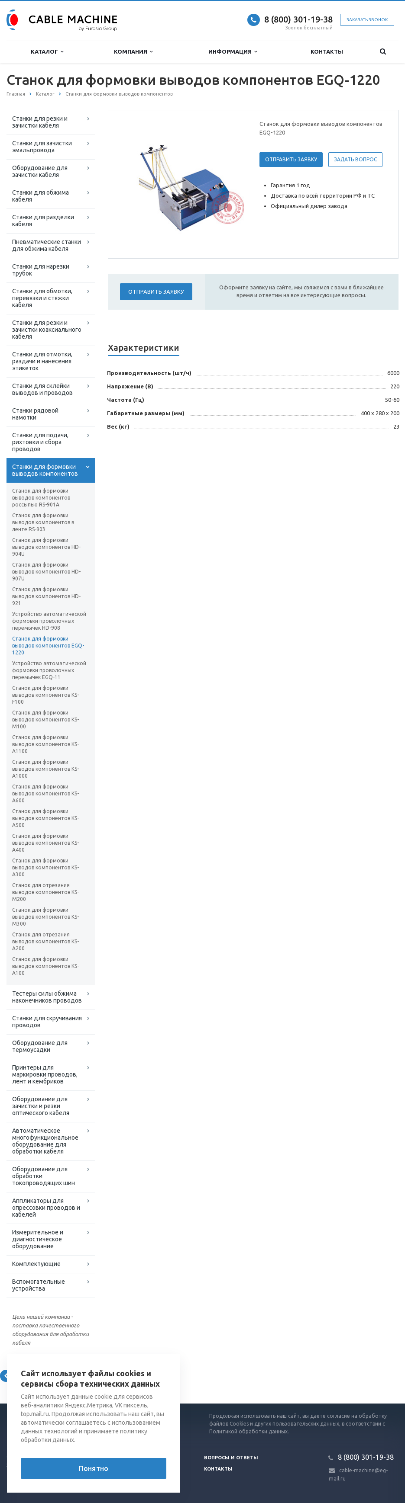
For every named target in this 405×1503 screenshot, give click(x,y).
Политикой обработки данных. (249, 1431)
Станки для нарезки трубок (40, 270)
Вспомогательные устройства (38, 1285)
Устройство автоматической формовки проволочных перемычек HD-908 (49, 621)
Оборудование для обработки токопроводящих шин (43, 1176)
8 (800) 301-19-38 (298, 19)
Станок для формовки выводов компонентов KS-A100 (45, 966)
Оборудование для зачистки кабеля (40, 171)
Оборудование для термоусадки (40, 1046)
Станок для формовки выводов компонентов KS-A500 (45, 818)
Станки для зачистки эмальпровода (42, 147)
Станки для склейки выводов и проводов (42, 389)
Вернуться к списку (34, 1376)
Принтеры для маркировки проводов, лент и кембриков (45, 1074)
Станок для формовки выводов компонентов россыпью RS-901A (41, 497)
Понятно (93, 1468)
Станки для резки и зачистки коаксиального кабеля (46, 329)
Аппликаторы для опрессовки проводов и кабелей (46, 1207)
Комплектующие (36, 1263)
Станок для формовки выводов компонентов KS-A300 (45, 867)
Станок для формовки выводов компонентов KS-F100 (45, 695)
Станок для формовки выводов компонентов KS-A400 (45, 842)
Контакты (327, 51)
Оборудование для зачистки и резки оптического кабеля (40, 1106)
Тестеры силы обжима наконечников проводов (47, 997)
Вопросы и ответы (231, 1457)
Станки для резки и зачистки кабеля (40, 122)
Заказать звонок (367, 19)
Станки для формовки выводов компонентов (45, 470)
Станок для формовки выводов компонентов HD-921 (46, 596)
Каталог (47, 51)
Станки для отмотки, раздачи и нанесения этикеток (42, 361)
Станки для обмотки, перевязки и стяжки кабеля (42, 298)
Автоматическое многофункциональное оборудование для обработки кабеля (45, 1141)
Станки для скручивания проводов (47, 1022)
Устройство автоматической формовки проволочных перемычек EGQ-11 (49, 670)
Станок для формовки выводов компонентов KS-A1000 (45, 769)
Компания (133, 51)
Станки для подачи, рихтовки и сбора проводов (40, 442)
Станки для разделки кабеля (43, 221)
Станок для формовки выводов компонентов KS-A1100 (45, 744)
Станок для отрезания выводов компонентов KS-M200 (45, 892)
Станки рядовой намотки (35, 414)
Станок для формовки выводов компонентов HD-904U (46, 547)
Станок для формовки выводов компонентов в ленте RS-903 (43, 522)
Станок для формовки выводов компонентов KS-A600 (45, 793)
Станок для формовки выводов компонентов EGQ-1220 (48, 645)
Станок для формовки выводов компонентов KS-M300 (45, 916)
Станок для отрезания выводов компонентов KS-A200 (45, 941)
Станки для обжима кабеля (40, 196)
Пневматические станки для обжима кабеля (46, 245)
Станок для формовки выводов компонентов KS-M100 (45, 719)
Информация (232, 51)
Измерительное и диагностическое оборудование (37, 1239)
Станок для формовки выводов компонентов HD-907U (46, 571)
